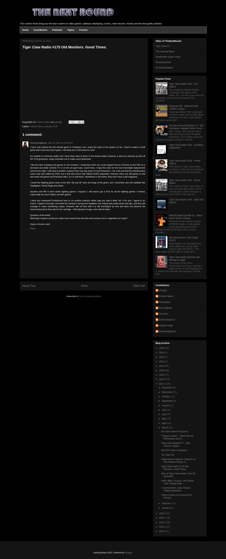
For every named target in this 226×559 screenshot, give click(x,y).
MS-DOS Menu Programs (174, 450)
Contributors (40, 30)
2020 (162, 370)
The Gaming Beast (165, 51)
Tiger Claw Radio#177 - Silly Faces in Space (175, 444)
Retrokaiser (165, 302)
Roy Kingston (165, 308)
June (164, 414)
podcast (48, 126)
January (166, 508)
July (164, 410)
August (165, 405)
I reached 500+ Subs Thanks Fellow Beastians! (175, 489)
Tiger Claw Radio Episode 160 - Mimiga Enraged (185, 258)
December (167, 387)
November (167, 392)
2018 (162, 379)
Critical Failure (36, 126)
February (167, 503)
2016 (162, 513)
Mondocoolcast (163, 62)
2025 (162, 348)
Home (25, 30)
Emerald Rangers (164, 67)
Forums (83, 30)
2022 (162, 361)
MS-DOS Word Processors (174, 431)
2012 (162, 531)
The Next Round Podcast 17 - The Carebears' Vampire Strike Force (186, 127)
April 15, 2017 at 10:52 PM (60, 143)
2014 (162, 522)
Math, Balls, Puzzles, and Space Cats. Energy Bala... (177, 482)
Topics (70, 30)
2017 (162, 383)
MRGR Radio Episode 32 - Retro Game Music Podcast (185, 216)
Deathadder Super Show (168, 57)
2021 (162, 366)
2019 (162, 375)
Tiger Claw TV (163, 46)
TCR (55, 126)
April (164, 423)
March (165, 427)
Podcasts (57, 30)
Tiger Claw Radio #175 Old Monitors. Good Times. (174, 467)
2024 (162, 352)
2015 (162, 518)
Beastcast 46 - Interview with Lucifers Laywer (183, 107)
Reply (33, 228)
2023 (162, 357)
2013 (162, 526)
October (166, 396)
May (164, 418)
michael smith (166, 325)
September (168, 401)
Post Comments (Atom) (90, 296)
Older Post (139, 285)
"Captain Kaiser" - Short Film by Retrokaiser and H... (177, 437)
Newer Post (29, 285)
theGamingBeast (38, 143)
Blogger (128, 552)
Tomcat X (163, 313)
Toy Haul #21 (167, 454)
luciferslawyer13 (167, 319)
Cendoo (163, 290)
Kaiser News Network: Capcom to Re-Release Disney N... (178, 460)
